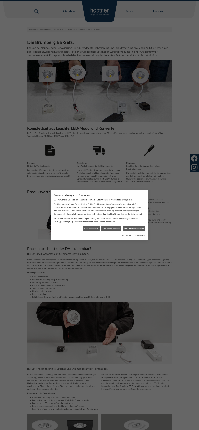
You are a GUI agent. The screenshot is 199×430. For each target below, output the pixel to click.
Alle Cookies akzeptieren (134, 228)
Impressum (126, 235)
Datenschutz (139, 235)
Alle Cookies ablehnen (111, 228)
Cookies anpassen (91, 228)
